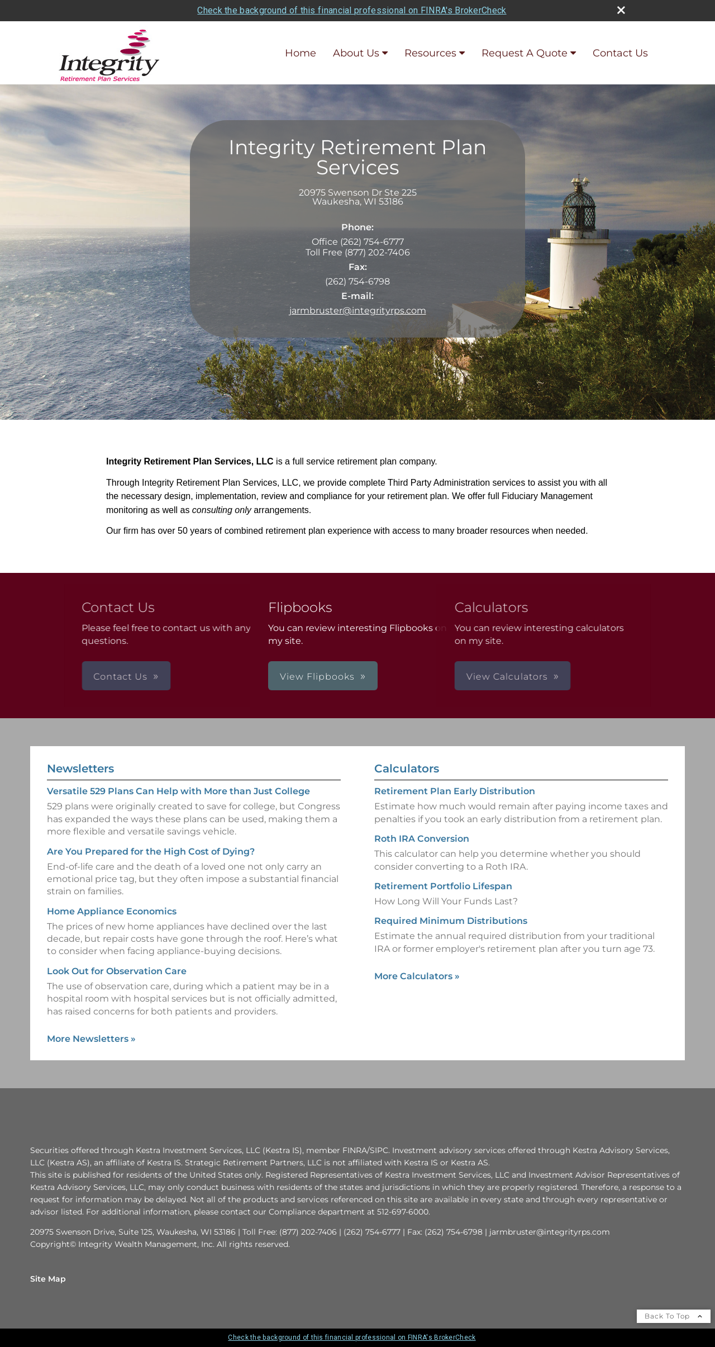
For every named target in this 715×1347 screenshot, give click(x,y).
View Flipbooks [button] (317, 676)
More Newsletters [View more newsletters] (91, 1038)
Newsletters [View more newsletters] (80, 768)
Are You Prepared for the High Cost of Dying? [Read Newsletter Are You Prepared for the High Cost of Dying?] (151, 851)
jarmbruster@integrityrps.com (357, 310)
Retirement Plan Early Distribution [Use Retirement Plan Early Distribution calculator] (454, 791)
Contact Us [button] (201, 676)
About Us (356, 53)
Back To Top (674, 1316)
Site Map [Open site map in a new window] (48, 1279)
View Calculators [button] (426, 676)
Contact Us (620, 53)
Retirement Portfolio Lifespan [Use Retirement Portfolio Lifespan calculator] (443, 886)
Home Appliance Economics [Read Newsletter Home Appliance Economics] (112, 911)
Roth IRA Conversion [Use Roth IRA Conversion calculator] (421, 838)
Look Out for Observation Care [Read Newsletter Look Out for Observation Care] (117, 971)
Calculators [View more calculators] (406, 768)
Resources (430, 53)
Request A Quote (525, 53)
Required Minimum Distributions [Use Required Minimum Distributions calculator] (450, 921)
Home (300, 53)
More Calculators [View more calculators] (417, 976)
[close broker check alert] (621, 10)
